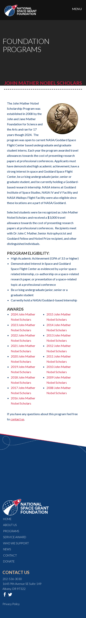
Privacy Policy (11, 604)
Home (7, 519)
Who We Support (16, 543)
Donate (9, 561)
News (7, 549)
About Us (10, 525)
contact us (17, 419)
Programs (11, 531)
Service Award (14, 537)
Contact (10, 555)
